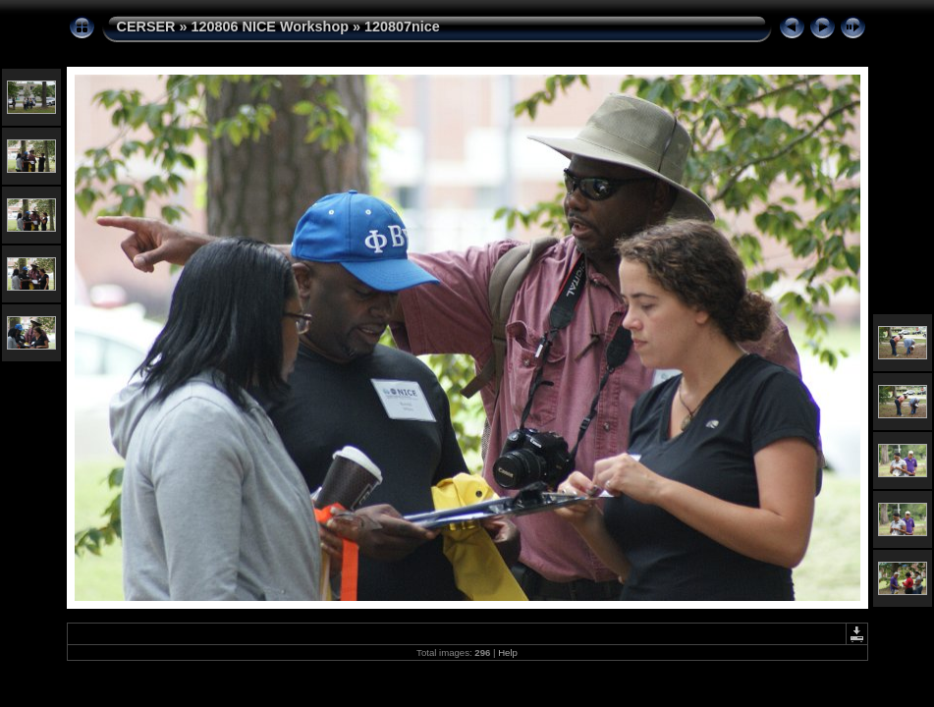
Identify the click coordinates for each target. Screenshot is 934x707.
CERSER (146, 26)
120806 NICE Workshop (270, 26)
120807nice (402, 26)
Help (508, 652)
